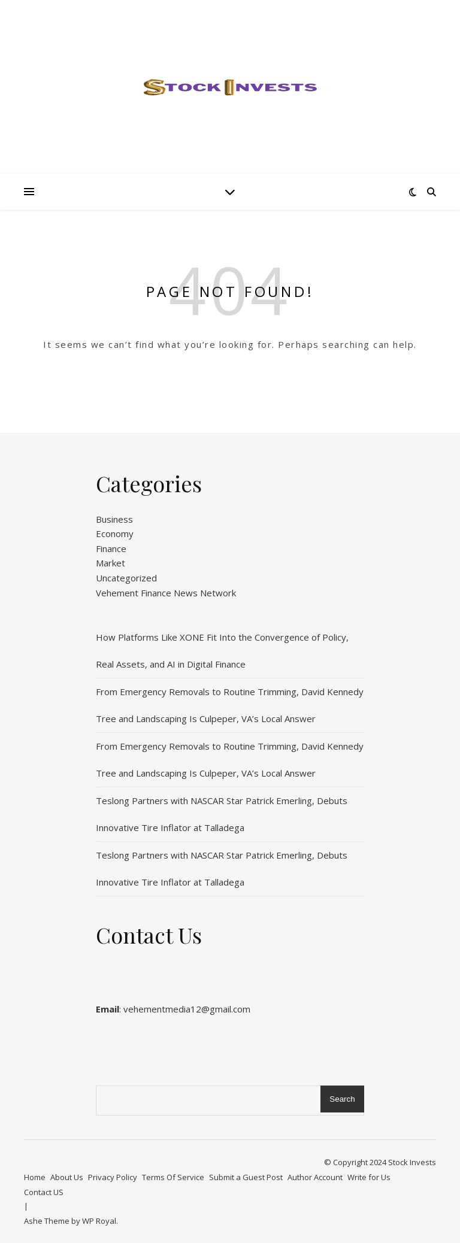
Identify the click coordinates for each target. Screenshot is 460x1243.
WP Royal (99, 1220)
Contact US (43, 1192)
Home (35, 1177)
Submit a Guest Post (246, 1177)
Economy (115, 533)
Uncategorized (126, 578)
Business (114, 519)
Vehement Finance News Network (166, 593)
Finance (111, 548)
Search (342, 1099)
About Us (66, 1177)
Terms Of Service (173, 1177)
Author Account (315, 1177)
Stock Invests (412, 1162)
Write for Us (369, 1177)
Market (110, 563)
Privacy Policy (112, 1177)
